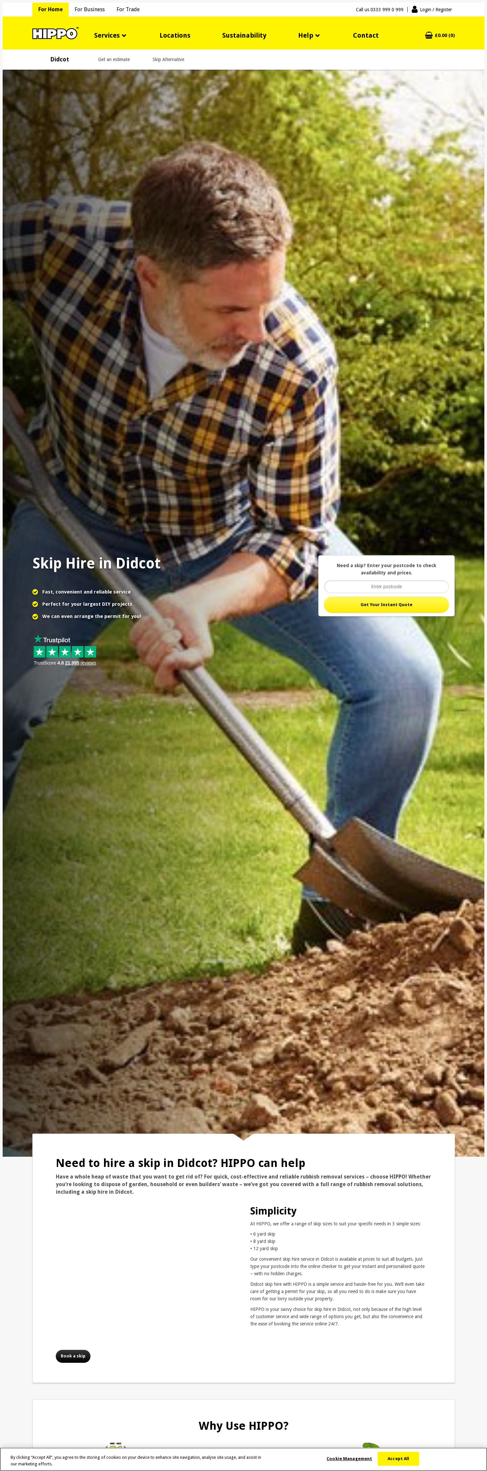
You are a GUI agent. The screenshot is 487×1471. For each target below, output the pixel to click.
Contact (366, 35)
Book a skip (73, 1355)
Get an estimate (114, 59)
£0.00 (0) (445, 35)
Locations (175, 35)
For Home (50, 9)
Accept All (398, 1458)
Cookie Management (349, 1458)
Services (107, 35)
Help (305, 35)
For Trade (128, 9)
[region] (243, 1459)
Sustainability (244, 35)
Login (436, 9)
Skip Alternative (168, 59)
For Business (90, 9)
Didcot (59, 59)
